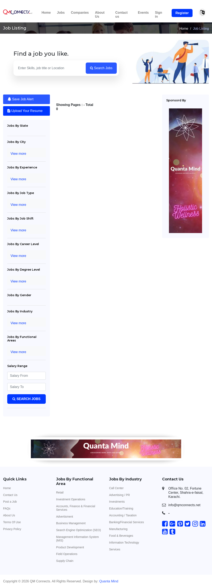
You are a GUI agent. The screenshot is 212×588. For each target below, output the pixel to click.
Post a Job (10, 501)
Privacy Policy (12, 529)
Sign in (158, 14)
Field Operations (66, 554)
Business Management (71, 523)
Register (182, 13)
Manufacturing (118, 529)
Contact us (121, 14)
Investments (117, 501)
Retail (60, 492)
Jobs (61, 12)
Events (143, 12)
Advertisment (64, 516)
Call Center (116, 488)
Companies (80, 12)
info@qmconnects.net (184, 505)
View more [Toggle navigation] (18, 153)
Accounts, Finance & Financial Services (75, 508)
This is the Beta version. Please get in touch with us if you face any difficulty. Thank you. (106, 3)
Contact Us (10, 495)
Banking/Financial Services (126, 522)
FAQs (6, 508)
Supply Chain (64, 560)
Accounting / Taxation (123, 515)
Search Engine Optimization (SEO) (78, 530)
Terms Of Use (12, 522)
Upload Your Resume (25, 111)
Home (46, 12)
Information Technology (124, 542)
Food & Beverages (121, 535)
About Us (100, 14)
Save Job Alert (20, 99)
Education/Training (121, 508)
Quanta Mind (108, 581)
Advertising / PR (119, 495)
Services (114, 549)
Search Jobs (101, 68)
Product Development (70, 547)
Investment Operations (70, 499)
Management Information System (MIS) (77, 538)
